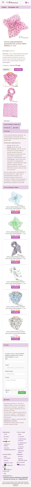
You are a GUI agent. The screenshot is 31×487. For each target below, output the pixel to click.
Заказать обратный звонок (22, 459)
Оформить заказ (8, 462)
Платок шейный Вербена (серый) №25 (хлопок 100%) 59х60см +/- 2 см (15, 257)
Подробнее (26, 483)
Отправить (22, 392)
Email (7, 365)
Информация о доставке (10, 421)
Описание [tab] (7, 121)
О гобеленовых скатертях (22, 439)
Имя (6, 358)
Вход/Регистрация (7, 457)
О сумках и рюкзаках (21, 447)
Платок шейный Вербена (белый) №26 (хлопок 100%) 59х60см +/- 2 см (15, 282)
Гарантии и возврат (7, 444)
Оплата (6, 439)
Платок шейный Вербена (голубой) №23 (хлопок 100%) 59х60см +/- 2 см (15, 207)
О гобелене (21, 436)
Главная (4, 7)
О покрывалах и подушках (22, 443)
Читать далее (6, 62)
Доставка (6, 436)
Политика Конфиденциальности (9, 448)
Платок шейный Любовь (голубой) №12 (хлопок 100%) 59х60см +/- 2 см (15, 307)
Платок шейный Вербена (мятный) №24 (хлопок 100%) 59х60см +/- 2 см (15, 232)
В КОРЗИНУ (18, 69)
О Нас (5, 434)
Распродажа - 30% (13, 7)
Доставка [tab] (15, 127)
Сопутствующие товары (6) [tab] (11, 124)
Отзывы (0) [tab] (7, 127)
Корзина (6, 460)
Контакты (20, 456)
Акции (19, 434)
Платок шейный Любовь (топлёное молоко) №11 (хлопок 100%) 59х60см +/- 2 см (15, 333)
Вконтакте (21, 465)
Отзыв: (7, 377)
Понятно (15, 485)
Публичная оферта (21, 451)
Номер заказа (9, 371)
